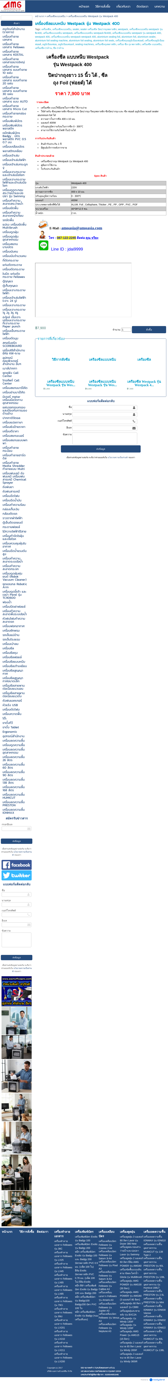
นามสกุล (6, 900)
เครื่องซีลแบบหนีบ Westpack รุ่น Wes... (60, 383)
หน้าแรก (39, 16)
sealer (76, 29)
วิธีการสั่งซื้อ (61, 359)
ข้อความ (6, 930)
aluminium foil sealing (80, 40)
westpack (123, 29)
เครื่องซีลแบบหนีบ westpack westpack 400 (73, 36)
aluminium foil (128, 36)
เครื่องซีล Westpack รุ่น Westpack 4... (144, 383)
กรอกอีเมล (7, 824)
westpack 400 (42, 36)
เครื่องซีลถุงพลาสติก (105, 44)
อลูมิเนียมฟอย (49, 44)
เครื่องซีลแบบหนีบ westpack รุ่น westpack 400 (136, 33)
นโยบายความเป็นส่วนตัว (118, 457)
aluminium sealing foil (108, 36)
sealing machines (84, 44)
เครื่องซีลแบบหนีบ (56, 16)
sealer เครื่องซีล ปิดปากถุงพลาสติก (98, 29)
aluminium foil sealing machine (51, 40)
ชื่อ (3, 890)
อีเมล (4, 920)
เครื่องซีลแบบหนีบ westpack (58, 33)
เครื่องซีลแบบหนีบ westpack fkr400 (92, 33)
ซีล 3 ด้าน (58, 48)
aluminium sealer (147, 36)
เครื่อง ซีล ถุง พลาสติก (129, 44)
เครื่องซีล (46, 29)
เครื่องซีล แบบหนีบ (151, 44)
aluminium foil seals (103, 40)
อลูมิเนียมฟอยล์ (66, 44)
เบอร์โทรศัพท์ (9, 910)
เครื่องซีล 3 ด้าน (43, 48)
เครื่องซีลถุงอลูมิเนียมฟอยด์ (129, 40)
